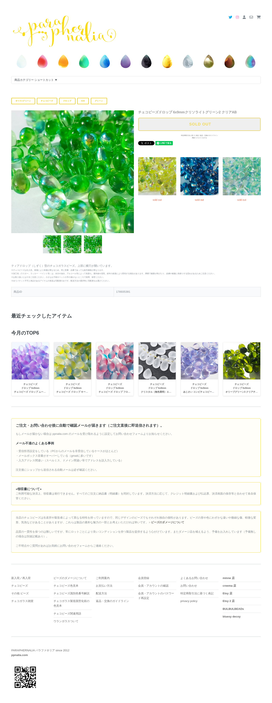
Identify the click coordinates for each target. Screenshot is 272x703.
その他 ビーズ (20, 593)
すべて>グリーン (23, 101)
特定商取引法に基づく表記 (190, 135)
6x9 (83, 101)
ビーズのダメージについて (70, 578)
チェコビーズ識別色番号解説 (71, 593)
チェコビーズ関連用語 (67, 613)
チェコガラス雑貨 (22, 601)
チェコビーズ (47, 101)
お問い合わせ (188, 585)
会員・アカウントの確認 (153, 585)
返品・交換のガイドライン (209, 135)
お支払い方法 (104, 585)
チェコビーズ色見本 (66, 585)
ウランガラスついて (66, 621)
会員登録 (143, 578)
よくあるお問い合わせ (194, 578)
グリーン (99, 101)
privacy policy (188, 601)
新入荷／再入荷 (21, 578)
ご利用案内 (103, 578)
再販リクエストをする (199, 137)
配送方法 (101, 593)
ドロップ (67, 101)
